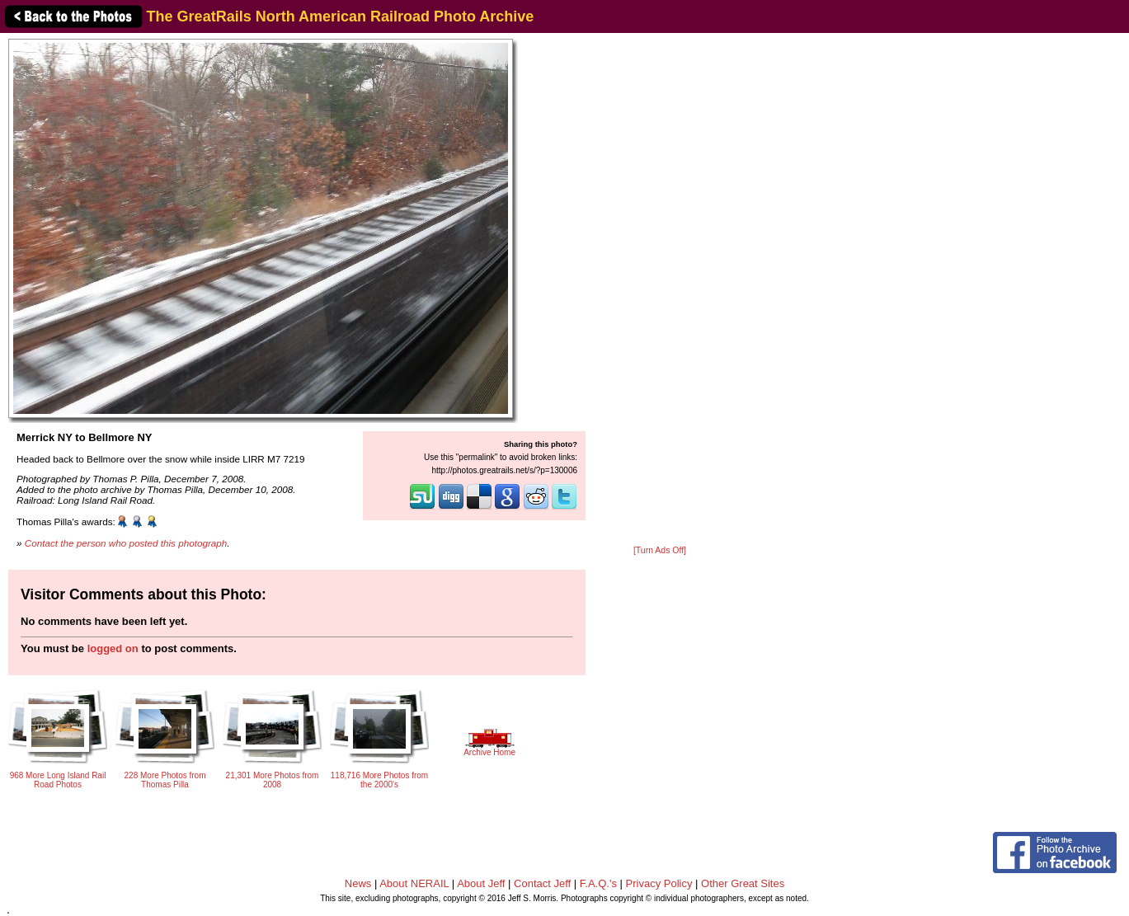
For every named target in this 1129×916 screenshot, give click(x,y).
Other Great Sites (742, 883)
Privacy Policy (659, 883)
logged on (113, 648)
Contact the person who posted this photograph (126, 543)
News (358, 883)
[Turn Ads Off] (659, 550)
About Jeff (481, 883)
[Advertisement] (660, 290)
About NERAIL (414, 883)
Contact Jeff (542, 883)
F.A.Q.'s (598, 883)
